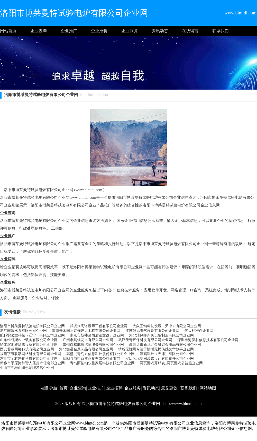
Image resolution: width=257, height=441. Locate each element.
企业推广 (69, 31)
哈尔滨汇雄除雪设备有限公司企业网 (29, 345)
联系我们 (220, 31)
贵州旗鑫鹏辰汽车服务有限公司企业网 (93, 345)
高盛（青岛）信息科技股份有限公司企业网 (100, 354)
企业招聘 (99, 31)
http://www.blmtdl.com (181, 403)
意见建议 (169, 388)
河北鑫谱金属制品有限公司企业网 (86, 349)
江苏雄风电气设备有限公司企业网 (152, 331)
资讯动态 (160, 31)
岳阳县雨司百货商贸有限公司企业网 (91, 358)
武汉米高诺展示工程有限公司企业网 (98, 326)
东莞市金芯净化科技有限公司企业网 (29, 358)
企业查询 (38, 31)
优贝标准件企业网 (199, 331)
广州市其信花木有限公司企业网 (88, 340)
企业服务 (129, 31)
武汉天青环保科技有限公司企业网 (145, 340)
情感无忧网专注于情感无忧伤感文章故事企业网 (156, 349)
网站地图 (208, 388)
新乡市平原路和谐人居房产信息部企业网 (32, 363)
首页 (63, 388)
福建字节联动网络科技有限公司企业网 (30, 354)
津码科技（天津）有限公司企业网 (167, 354)
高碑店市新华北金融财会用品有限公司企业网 (165, 345)
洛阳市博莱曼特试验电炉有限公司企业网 (32, 326)
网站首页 (8, 31)
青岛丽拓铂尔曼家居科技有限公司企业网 (102, 363)
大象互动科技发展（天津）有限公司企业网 (167, 326)
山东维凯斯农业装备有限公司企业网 (29, 340)
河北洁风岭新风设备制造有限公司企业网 (161, 335)
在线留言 (190, 31)
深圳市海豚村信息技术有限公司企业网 (207, 340)
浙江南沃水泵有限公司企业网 (23, 331)
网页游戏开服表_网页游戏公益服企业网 (171, 363)
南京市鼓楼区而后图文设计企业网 (97, 335)
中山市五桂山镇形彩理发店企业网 (27, 368)
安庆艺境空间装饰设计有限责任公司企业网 (159, 358)
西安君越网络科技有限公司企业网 (27, 349)
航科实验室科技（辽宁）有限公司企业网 (32, 335)
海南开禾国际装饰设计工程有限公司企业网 (86, 331)
